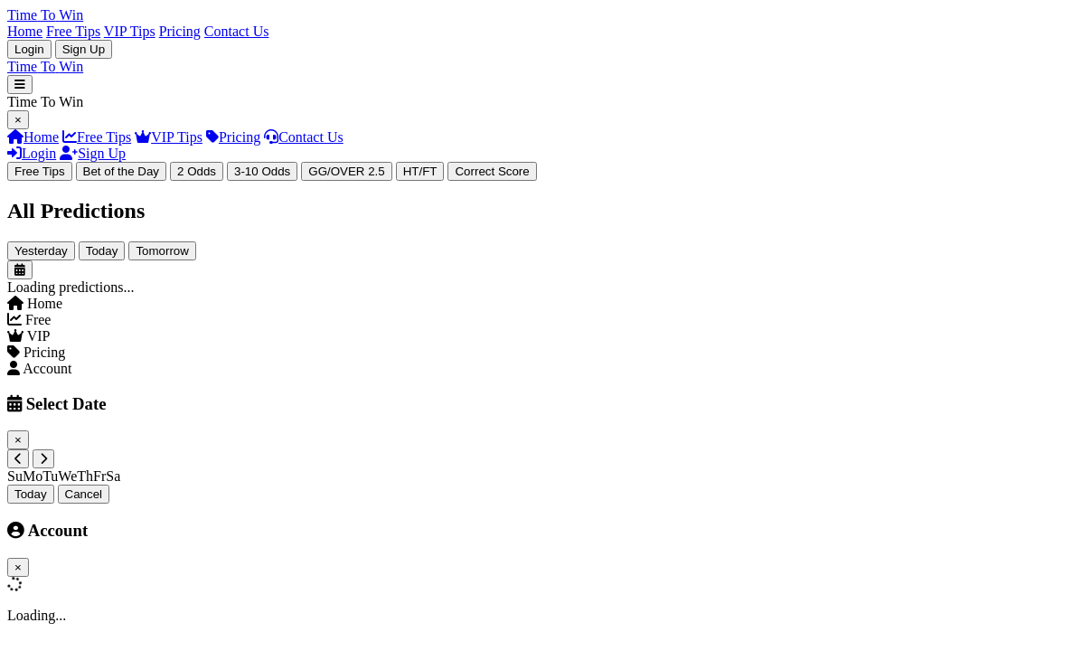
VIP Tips (129, 31)
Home (24, 31)
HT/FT (420, 171)
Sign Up (83, 49)
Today (102, 251)
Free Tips (73, 31)
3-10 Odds (262, 171)
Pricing (180, 31)
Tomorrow (162, 251)
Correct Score (492, 171)
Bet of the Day (121, 171)
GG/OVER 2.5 (346, 171)
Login (29, 49)
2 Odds (196, 171)
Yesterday (41, 251)
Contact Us (236, 31)
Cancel (84, 494)
